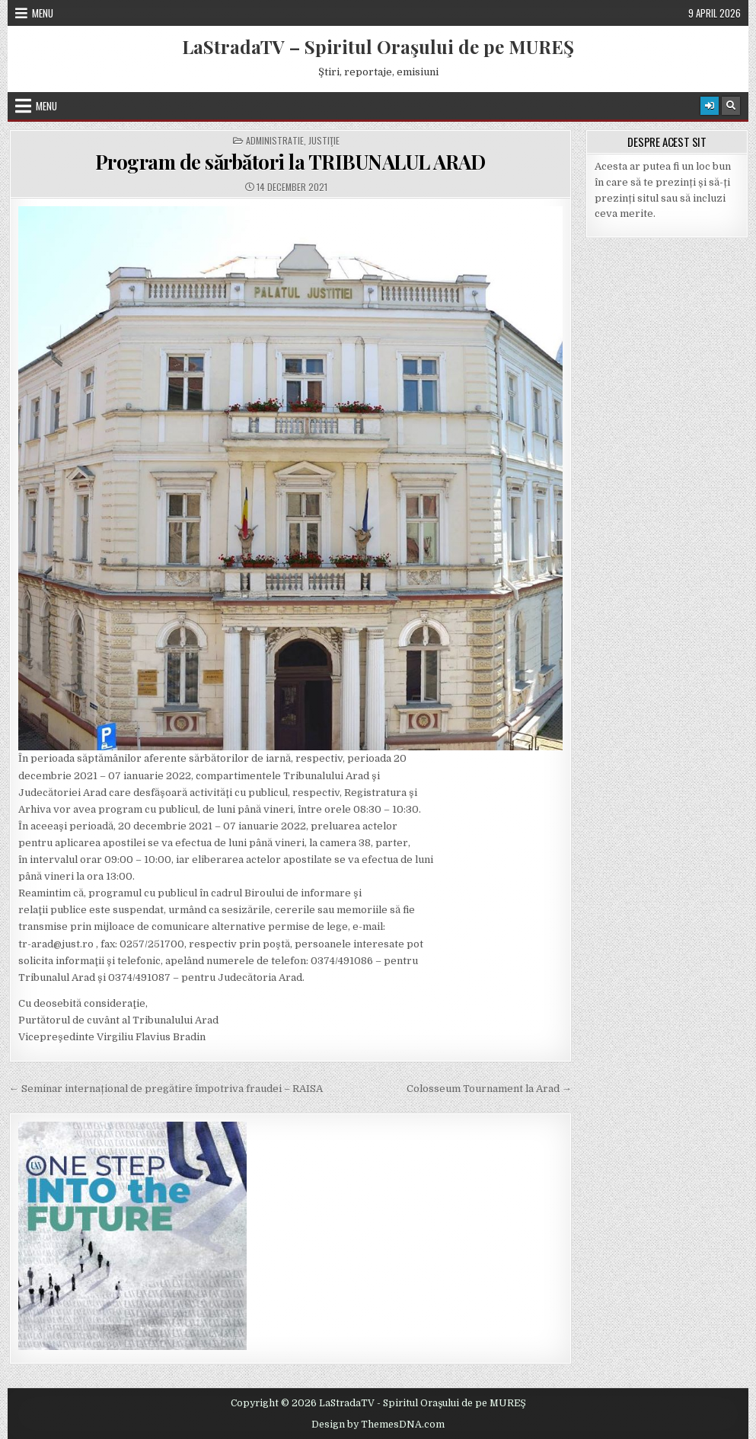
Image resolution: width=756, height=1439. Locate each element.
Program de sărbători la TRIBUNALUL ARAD (290, 161)
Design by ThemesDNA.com (378, 1424)
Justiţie (324, 140)
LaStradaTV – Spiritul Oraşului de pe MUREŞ (378, 46)
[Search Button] (731, 106)
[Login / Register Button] (709, 106)
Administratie (275, 140)
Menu (42, 13)
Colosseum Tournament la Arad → (489, 1088)
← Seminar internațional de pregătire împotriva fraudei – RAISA (166, 1088)
